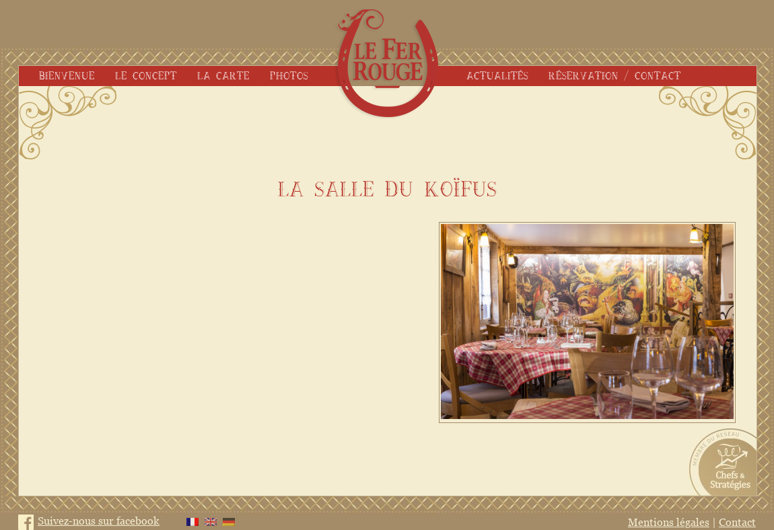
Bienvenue (67, 76)
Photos (289, 76)
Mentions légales (668, 522)
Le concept (146, 76)
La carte (223, 76)
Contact (737, 522)
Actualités (497, 76)
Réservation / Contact (615, 76)
